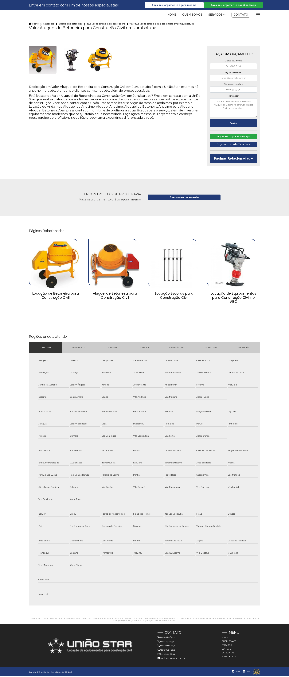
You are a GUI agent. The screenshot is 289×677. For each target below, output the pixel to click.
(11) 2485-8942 (166, 638)
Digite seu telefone (233, 84)
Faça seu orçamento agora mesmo (174, 5)
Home (171, 15)
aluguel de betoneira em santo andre (106, 24)
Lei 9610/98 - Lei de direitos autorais (158, 621)
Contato (241, 15)
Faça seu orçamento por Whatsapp (233, 5)
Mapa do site (229, 657)
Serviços (215, 15)
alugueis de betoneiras (70, 24)
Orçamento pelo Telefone (233, 145)
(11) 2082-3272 (166, 651)
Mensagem (233, 96)
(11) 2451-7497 (166, 642)
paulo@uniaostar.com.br (171, 659)
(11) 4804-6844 (166, 655)
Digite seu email (233, 72)
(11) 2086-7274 (166, 646)
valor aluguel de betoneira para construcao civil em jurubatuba (162, 24)
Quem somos (192, 15)
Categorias (48, 24)
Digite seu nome (233, 61)
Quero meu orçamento (184, 198)
